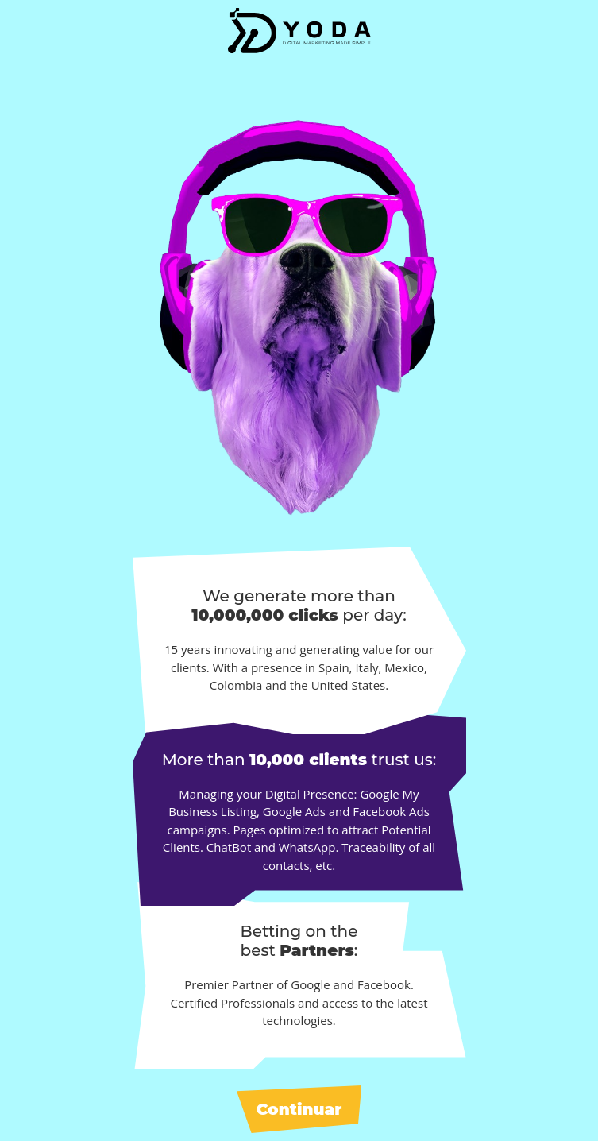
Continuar (299, 1109)
